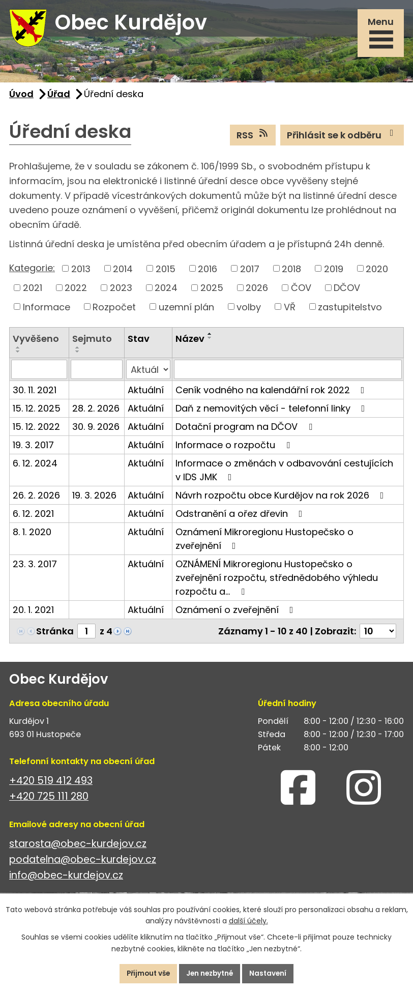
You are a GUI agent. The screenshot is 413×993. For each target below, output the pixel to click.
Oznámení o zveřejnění (236, 614)
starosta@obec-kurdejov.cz (77, 848)
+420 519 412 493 (51, 785)
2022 (76, 291)
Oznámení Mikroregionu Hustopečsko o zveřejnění (264, 543)
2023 (121, 291)
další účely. (248, 920)
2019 (333, 273)
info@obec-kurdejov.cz (66, 879)
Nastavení (273, 973)
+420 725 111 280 (48, 800)
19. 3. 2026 (94, 499)
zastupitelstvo (350, 311)
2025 (211, 291)
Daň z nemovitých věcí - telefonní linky (272, 412)
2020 (377, 273)
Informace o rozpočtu (234, 449)
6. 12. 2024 (35, 467)
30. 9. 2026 (96, 431)
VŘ (290, 311)
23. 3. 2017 (35, 568)
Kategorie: (32, 272)
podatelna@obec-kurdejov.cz (82, 863)
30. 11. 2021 (34, 394)
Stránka (55, 635)
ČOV (301, 291)
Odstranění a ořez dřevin (241, 518)
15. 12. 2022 (36, 431)
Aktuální (146, 394)
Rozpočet (114, 311)
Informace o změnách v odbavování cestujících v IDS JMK (284, 474)
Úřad (58, 98)
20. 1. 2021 (33, 614)
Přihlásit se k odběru (342, 138)
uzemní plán (186, 311)
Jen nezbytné (210, 973)
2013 (81, 273)
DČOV (347, 291)
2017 (249, 273)
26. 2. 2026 (36, 499)
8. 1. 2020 (32, 536)
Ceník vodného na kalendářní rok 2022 (272, 394)
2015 (165, 273)
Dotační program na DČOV (245, 431)
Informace (46, 311)
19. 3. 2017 (33, 449)
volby (249, 311)
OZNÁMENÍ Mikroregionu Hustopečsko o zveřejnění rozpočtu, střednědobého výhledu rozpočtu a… (276, 582)
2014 (123, 273)
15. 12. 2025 (37, 412)
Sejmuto (92, 343)
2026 (257, 291)
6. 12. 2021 (33, 518)
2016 (207, 273)
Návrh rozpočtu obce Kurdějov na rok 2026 (281, 499)
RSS (253, 138)
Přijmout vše (144, 973)
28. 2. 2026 (96, 412)
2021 (32, 291)
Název (189, 343)
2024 (166, 291)
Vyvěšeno (36, 343)
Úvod (21, 98)
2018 (291, 273)
